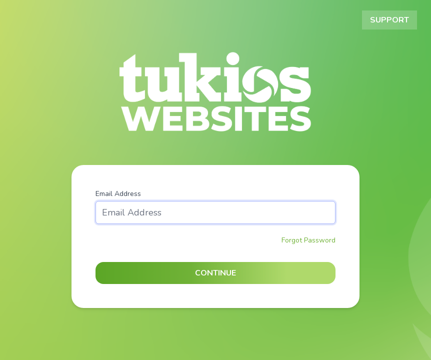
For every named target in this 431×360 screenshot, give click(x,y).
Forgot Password (309, 240)
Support (389, 20)
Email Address (118, 193)
